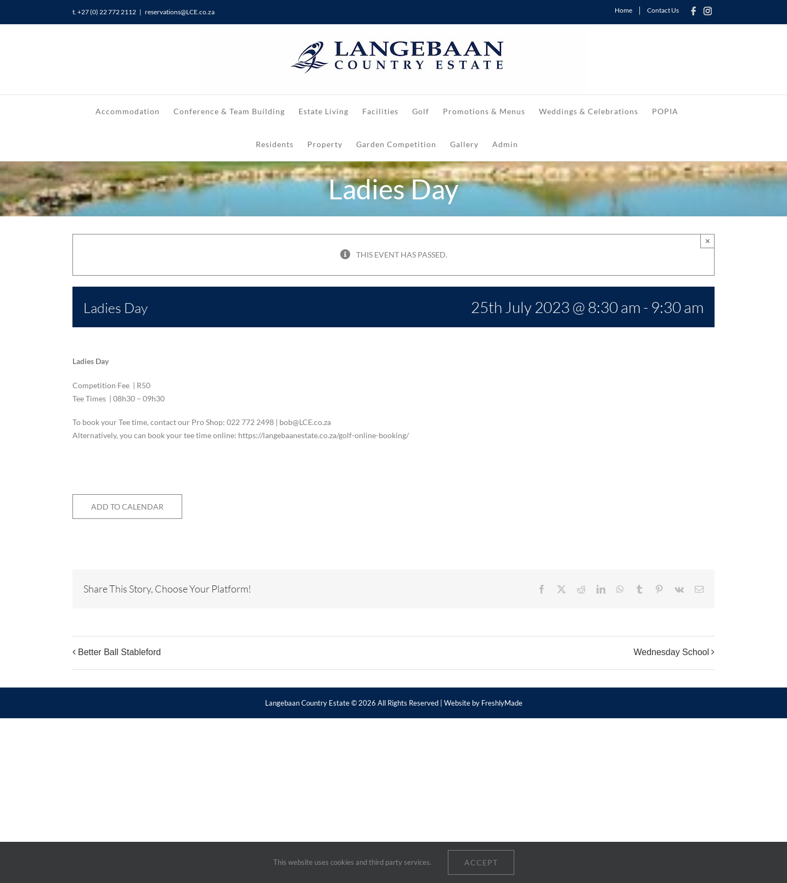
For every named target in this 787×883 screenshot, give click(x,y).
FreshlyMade (501, 702)
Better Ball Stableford (119, 652)
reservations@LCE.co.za (180, 12)
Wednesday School (671, 652)
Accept (481, 862)
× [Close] (707, 240)
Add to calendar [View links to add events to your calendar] (127, 506)
